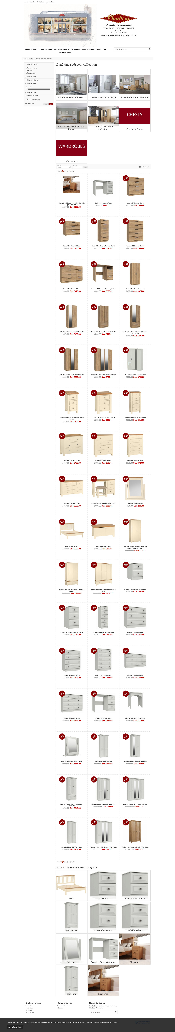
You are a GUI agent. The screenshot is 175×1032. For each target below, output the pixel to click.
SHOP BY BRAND (65, 52)
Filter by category (32, 64)
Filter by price (31, 83)
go (51, 104)
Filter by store (31, 92)
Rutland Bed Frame (71, 546)
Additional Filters (32, 96)
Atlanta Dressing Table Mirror (71, 761)
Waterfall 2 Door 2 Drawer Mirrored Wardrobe (135, 332)
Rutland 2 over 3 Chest (103, 460)
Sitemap (60, 1008)
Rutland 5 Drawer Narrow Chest (135, 418)
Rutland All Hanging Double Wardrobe (135, 847)
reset (46, 104)
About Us (32, 2)
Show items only (33, 99)
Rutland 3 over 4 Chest (72, 503)
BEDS (84, 49)
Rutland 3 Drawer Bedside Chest (103, 418)
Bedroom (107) (31, 68)
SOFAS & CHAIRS (60, 49)
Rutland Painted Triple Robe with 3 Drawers (103, 590)
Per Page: (77, 166)
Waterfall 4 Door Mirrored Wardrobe (103, 375)
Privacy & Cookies (63, 1006)
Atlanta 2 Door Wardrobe (103, 761)
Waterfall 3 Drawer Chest (71, 246)
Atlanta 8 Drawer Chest (72, 718)
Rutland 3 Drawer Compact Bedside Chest (71, 418)
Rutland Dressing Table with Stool (103, 503)
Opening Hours (50, 2)
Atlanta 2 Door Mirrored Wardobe (135, 761)
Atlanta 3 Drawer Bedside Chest (71, 632)
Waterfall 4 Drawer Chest (135, 203)
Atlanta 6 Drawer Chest (135, 675)
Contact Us (40, 2)
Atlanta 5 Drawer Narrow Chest (103, 632)
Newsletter (29, 1010)
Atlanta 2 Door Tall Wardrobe (71, 847)
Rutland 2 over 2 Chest (72, 460)
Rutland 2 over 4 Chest (135, 460)
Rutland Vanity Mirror (135, 503)
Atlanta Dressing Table (103, 718)
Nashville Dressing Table (103, 203)
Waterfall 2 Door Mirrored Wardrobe (71, 332)
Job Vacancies (30, 1012)
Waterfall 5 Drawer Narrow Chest (103, 246)
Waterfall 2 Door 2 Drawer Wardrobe (103, 332)
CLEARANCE (101, 49)
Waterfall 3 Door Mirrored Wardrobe (71, 375)
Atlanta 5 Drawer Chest (103, 675)
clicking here (114, 1022)
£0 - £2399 (29, 87)
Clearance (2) (31, 73)
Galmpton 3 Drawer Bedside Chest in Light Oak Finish (72, 204)
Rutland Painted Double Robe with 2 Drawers (71, 590)
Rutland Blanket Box (103, 546)
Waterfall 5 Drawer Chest (135, 246)
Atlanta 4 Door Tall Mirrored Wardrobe (103, 847)
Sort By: (64, 166)
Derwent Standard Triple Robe (135, 375)
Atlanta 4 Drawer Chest (72, 675)
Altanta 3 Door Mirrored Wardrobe (103, 804)
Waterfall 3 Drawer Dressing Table (103, 289)
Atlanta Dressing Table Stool (135, 718)
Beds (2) (29, 70)
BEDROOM (91, 49)
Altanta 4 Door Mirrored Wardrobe (135, 804)
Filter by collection (33, 80)
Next (72, 171)
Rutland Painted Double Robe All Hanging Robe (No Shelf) (135, 547)
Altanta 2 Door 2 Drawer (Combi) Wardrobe (71, 805)
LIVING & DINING (74, 49)
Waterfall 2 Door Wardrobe (135, 289)
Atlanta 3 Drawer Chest (135, 632)
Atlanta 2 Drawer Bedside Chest (135, 589)
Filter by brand (31, 77)
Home (26, 2)
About (27, 49)
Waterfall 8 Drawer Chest (71, 289)
